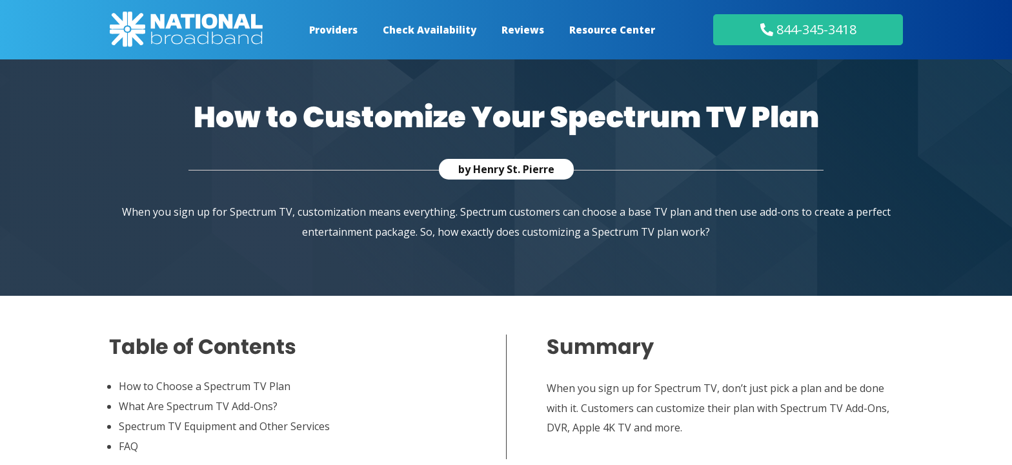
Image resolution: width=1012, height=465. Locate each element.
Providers (333, 29)
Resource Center (612, 29)
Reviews (522, 29)
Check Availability (429, 29)
